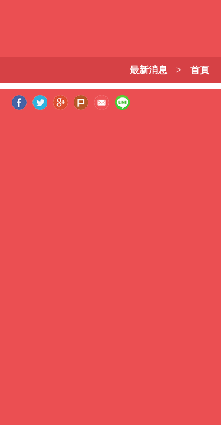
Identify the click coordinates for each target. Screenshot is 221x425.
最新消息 (148, 70)
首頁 (199, 70)
